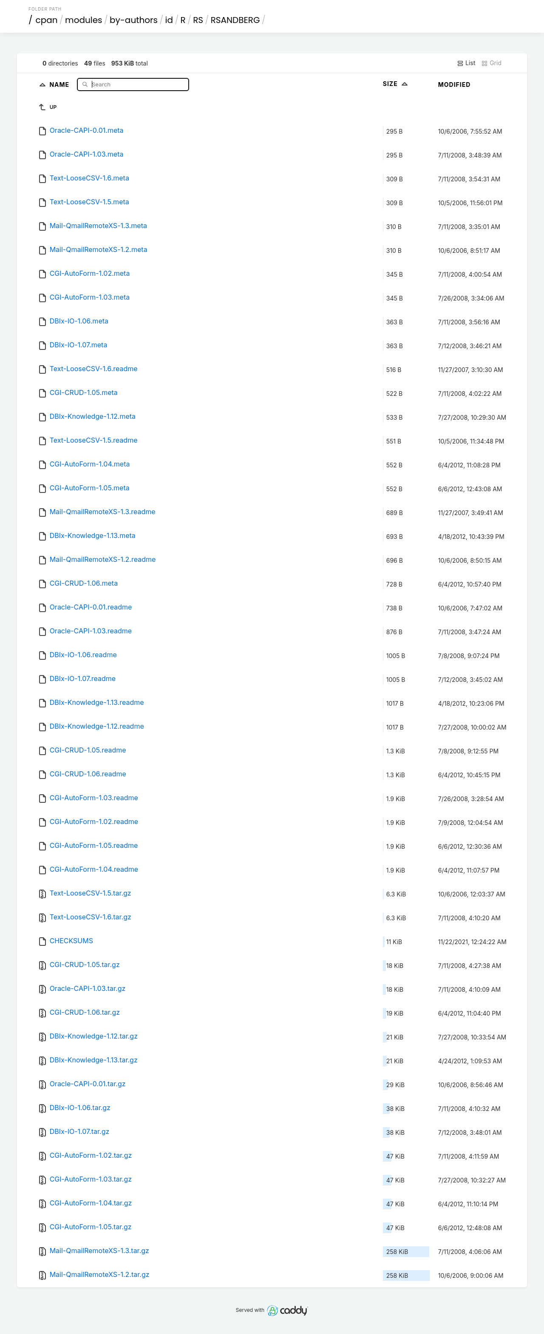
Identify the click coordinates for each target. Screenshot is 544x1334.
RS (198, 20)
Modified (454, 84)
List (466, 63)
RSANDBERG (235, 20)
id (169, 20)
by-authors (134, 20)
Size (396, 83)
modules (83, 20)
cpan (47, 20)
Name (60, 84)
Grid (491, 63)
